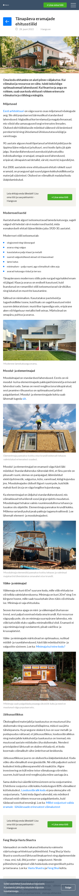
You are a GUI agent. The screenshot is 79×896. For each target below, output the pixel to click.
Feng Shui (53, 868)
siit (24, 398)
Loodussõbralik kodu (33, 790)
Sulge (68, 887)
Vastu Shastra (36, 868)
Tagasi (7, 21)
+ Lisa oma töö (55, 4)
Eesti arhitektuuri (14, 111)
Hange (13, 5)
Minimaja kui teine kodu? (50, 646)
